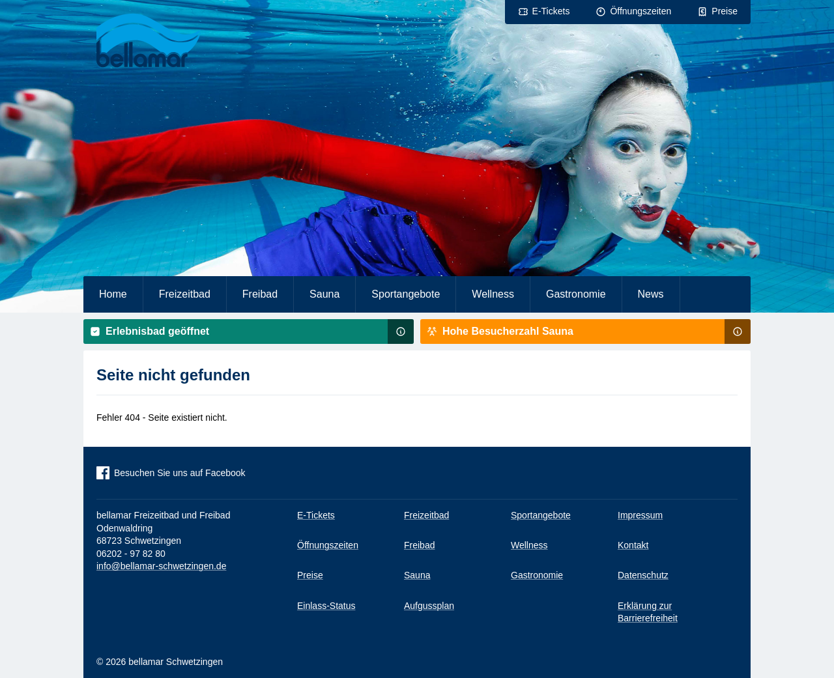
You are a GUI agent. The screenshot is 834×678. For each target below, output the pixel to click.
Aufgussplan (429, 605)
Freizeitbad (184, 294)
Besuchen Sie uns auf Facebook (180, 473)
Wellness (493, 294)
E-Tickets (551, 11)
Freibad (260, 294)
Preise (725, 11)
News (651, 294)
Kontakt (633, 545)
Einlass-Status (326, 605)
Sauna (324, 294)
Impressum (640, 515)
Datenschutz (643, 575)
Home (113, 294)
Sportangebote (405, 294)
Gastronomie (576, 294)
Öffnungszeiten (640, 11)
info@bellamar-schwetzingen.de (161, 566)
